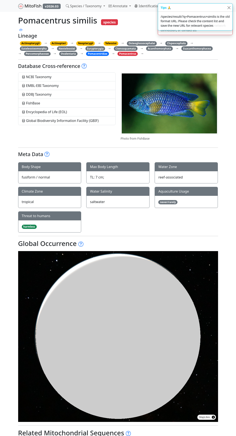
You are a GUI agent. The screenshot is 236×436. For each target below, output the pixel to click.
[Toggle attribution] (213, 417)
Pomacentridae (97, 54)
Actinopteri (59, 43)
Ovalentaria (68, 54)
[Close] (229, 7)
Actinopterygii (30, 43)
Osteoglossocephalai (142, 43)
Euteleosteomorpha (34, 48)
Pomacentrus (127, 54)
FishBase (31, 103)
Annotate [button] (118, 6)
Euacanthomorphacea (197, 48)
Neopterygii (85, 43)
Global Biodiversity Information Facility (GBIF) (60, 120)
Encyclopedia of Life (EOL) (44, 112)
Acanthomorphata (159, 48)
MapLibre (204, 417)
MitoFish (39, 6)
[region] (118, 336)
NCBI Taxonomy (37, 77)
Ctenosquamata (126, 48)
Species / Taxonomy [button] (84, 6)
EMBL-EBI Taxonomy (40, 85)
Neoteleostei (67, 48)
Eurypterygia (95, 48)
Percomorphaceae (37, 54)
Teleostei (110, 43)
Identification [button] (147, 6)
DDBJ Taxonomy (37, 94)
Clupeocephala (176, 43)
